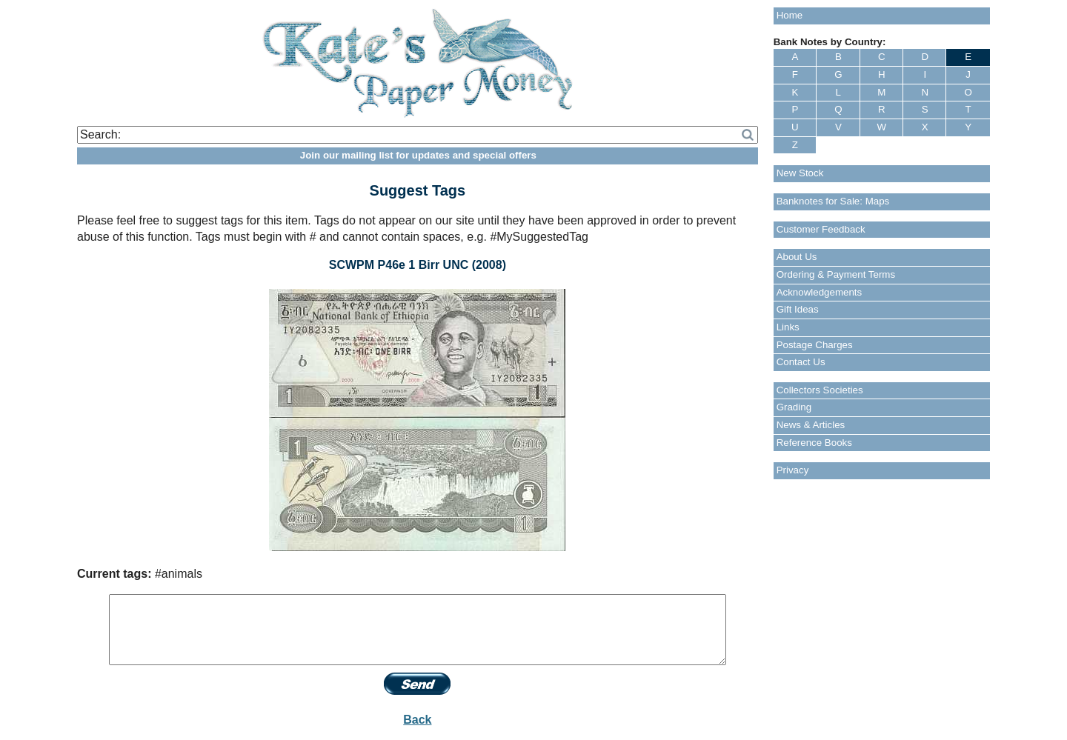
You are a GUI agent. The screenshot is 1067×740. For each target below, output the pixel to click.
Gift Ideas (798, 309)
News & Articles (811, 424)
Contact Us (801, 361)
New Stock (800, 173)
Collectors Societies (820, 390)
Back (417, 719)
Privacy (793, 470)
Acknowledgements (819, 292)
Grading (794, 407)
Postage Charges (815, 344)
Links (788, 327)
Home (790, 15)
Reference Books (814, 442)
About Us (797, 256)
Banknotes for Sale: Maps (833, 201)
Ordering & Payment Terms (836, 274)
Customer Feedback (821, 229)
